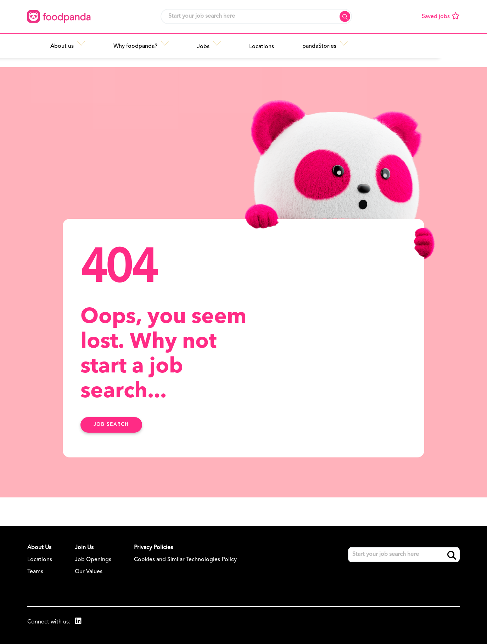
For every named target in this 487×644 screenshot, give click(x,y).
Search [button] (345, 16)
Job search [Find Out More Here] (111, 424)
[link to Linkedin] (79, 621)
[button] (130, 45)
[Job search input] (256, 16)
